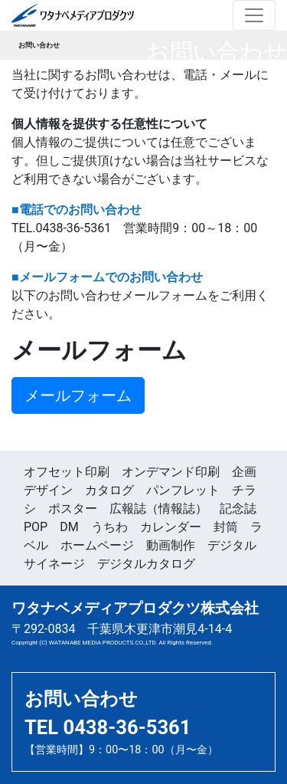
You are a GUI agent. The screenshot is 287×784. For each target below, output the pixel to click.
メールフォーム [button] (78, 395)
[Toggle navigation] (254, 15)
